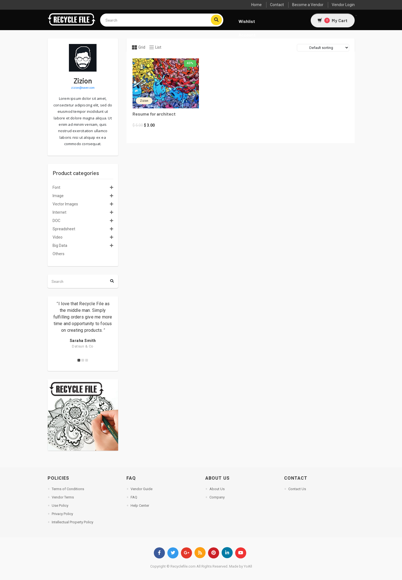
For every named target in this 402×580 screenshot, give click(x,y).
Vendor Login (343, 4)
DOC (56, 220)
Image (58, 196)
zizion (144, 100)
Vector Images (65, 204)
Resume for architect (154, 113)
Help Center (140, 505)
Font (56, 187)
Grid (138, 47)
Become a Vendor (307, 4)
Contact (277, 4)
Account (247, 34)
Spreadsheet (64, 229)
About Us (217, 489)
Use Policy (60, 505)
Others (58, 254)
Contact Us (297, 489)
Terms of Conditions (68, 489)
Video (58, 237)
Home (256, 4)
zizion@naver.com (83, 87)
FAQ (134, 497)
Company (217, 497)
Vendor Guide (141, 489)
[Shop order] (323, 47)
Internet (59, 212)
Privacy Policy (62, 514)
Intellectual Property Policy (72, 522)
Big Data (60, 245)
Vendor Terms (63, 497)
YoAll (248, 566)
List (155, 47)
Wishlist (246, 21)
